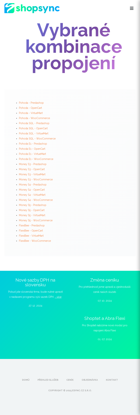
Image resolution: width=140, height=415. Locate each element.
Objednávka (90, 379)
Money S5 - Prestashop (32, 205)
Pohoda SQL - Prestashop (34, 123)
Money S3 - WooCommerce (36, 179)
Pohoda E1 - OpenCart (32, 148)
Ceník (70, 379)
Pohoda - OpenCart (30, 107)
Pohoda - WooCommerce (34, 118)
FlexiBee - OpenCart (31, 230)
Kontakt (112, 379)
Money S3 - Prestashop (32, 164)
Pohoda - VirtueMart (31, 113)
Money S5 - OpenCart (31, 210)
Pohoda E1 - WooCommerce (36, 159)
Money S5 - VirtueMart (32, 215)
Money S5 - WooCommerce (35, 220)
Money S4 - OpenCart (32, 189)
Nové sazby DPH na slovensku (35, 282)
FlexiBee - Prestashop (32, 225)
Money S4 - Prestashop (32, 184)
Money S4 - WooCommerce (36, 199)
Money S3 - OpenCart (32, 169)
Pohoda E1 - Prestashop (33, 143)
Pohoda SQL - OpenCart (33, 128)
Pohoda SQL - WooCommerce (37, 138)
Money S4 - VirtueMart (32, 194)
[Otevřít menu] (132, 8)
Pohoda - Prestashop (31, 102)
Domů (26, 379)
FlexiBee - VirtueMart (31, 235)
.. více (58, 296)
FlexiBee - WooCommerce (35, 240)
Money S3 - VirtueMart (32, 174)
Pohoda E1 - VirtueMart (32, 153)
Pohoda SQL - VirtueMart (33, 133)
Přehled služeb (48, 379)
